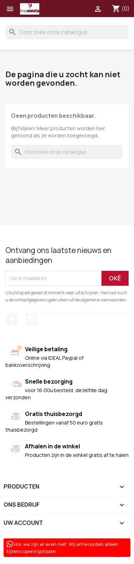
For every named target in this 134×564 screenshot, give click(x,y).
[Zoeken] (67, 32)
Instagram (31, 319)
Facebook (12, 319)
